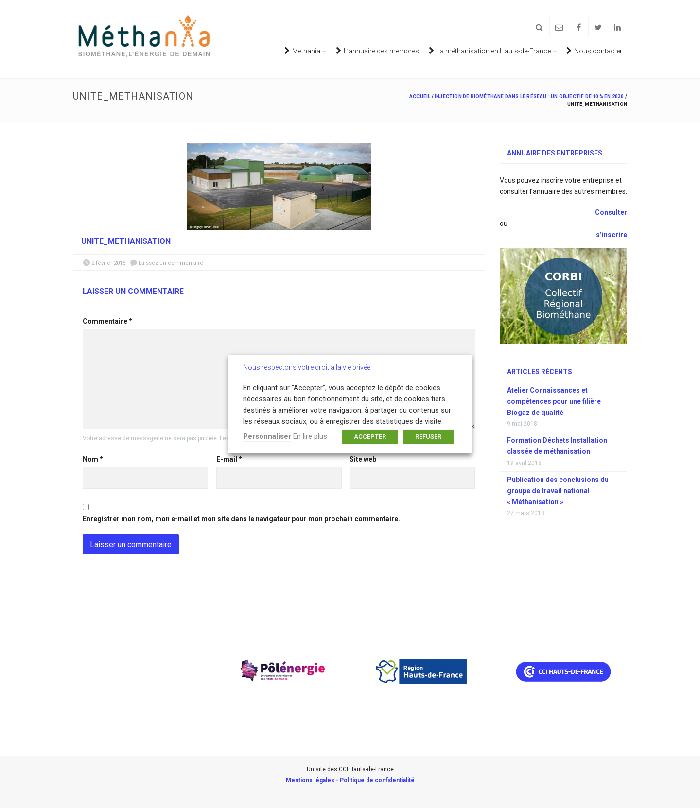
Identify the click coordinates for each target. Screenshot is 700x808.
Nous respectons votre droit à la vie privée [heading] (306, 367)
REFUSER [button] (428, 436)
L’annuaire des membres (377, 51)
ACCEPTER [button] (370, 436)
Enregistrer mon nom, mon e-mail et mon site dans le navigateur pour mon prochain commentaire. (241, 519)
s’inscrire (611, 235)
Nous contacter (594, 51)
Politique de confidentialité (377, 780)
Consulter (610, 212)
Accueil (419, 96)
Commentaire (107, 321)
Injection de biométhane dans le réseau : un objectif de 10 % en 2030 (529, 96)
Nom (93, 459)
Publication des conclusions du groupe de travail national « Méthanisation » (558, 491)
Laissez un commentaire (171, 263)
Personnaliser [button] (267, 436)
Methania (302, 51)
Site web (363, 459)
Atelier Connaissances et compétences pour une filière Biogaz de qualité (554, 401)
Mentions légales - (313, 780)
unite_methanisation (126, 241)
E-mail (229, 459)
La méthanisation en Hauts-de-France (490, 51)
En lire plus (310, 436)
